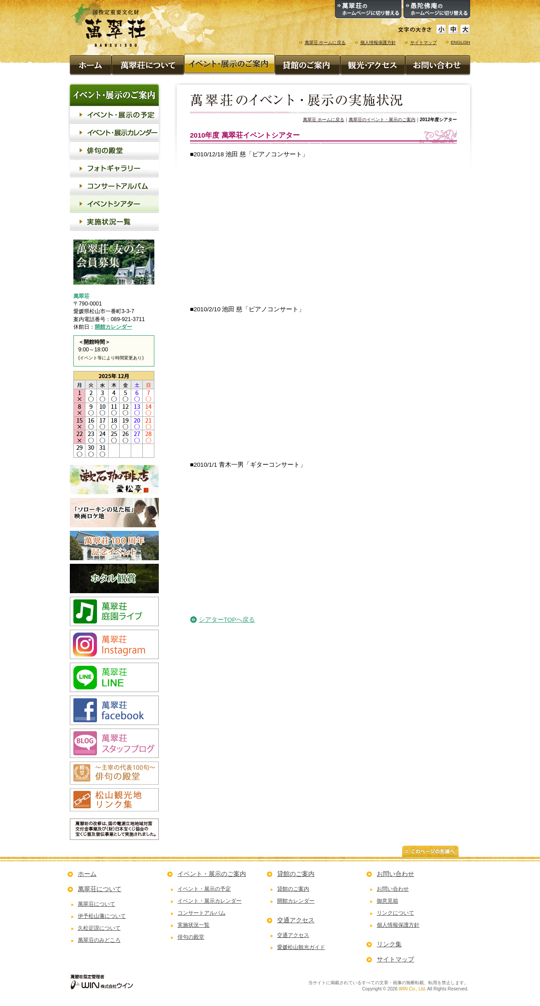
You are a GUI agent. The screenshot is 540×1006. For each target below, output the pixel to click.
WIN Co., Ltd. (412, 988)
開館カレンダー (113, 327)
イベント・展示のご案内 (211, 873)
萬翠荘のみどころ (99, 940)
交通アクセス (295, 920)
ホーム (87, 873)
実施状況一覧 (193, 925)
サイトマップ (423, 42)
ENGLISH (461, 42)
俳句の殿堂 (190, 937)
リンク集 (389, 944)
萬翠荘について (99, 888)
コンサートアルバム (201, 913)
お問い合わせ (395, 873)
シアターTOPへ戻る (227, 619)
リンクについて (395, 913)
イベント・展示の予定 (204, 889)
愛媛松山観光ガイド (301, 947)
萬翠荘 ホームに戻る (325, 42)
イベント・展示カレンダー (209, 901)
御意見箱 (387, 901)
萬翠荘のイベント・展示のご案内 (382, 119)
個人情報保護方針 (378, 42)
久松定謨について (99, 928)
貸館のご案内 (295, 873)
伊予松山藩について (102, 916)
